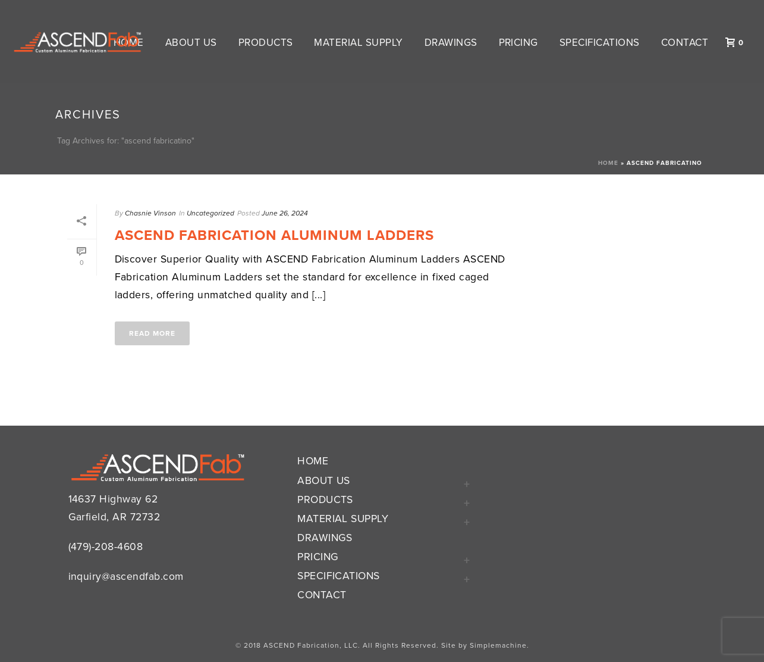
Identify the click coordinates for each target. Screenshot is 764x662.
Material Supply (358, 42)
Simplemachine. (499, 645)
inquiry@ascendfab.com (126, 576)
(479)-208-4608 (105, 547)
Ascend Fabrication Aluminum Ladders (274, 235)
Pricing (518, 42)
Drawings (451, 42)
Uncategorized (210, 213)
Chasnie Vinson (150, 213)
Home (608, 163)
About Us (191, 42)
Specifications (599, 42)
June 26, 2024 (285, 213)
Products (265, 42)
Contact (684, 42)
